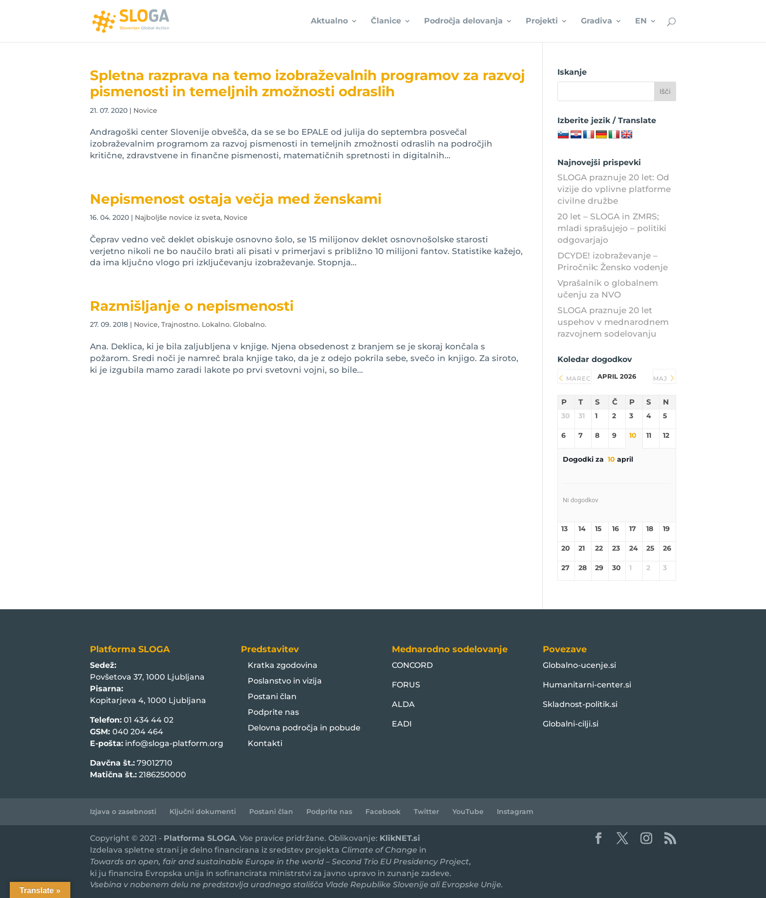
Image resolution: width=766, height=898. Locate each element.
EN (641, 21)
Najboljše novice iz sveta (177, 217)
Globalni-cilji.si (570, 723)
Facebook (383, 811)
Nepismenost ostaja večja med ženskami (236, 199)
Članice (386, 21)
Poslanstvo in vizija (285, 680)
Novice (145, 110)
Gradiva (596, 21)
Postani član (272, 696)
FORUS (406, 684)
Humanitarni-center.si (587, 684)
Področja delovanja (463, 21)
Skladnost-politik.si (580, 704)
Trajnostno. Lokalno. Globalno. (213, 324)
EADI (402, 723)
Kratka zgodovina (283, 665)
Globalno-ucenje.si (579, 665)
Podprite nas (273, 712)
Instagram (515, 811)
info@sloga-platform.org (174, 743)
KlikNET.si (400, 838)
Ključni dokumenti (203, 811)
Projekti (542, 21)
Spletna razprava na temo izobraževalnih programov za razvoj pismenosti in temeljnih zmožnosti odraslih (307, 83)
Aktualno (329, 21)
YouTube (468, 811)
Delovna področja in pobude (304, 727)
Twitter (426, 811)
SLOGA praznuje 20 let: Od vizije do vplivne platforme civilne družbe (614, 189)
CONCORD (412, 665)
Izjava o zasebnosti (123, 811)
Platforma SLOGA (199, 838)
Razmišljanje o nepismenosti (192, 306)
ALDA (403, 704)
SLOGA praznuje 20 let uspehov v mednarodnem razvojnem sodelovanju (613, 322)
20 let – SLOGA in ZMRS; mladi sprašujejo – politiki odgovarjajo (611, 228)
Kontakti (265, 743)
